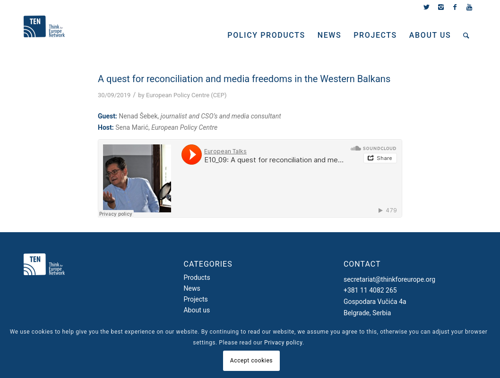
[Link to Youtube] (469, 7)
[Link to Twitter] (426, 7)
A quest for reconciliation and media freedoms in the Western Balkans (244, 78)
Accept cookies (251, 360)
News (191, 288)
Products (196, 277)
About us (196, 310)
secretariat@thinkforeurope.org (389, 279)
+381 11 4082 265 (370, 290)
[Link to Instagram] (441, 7)
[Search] (466, 35)
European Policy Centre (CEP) (186, 95)
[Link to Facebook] (455, 7)
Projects (195, 299)
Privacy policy (283, 342)
